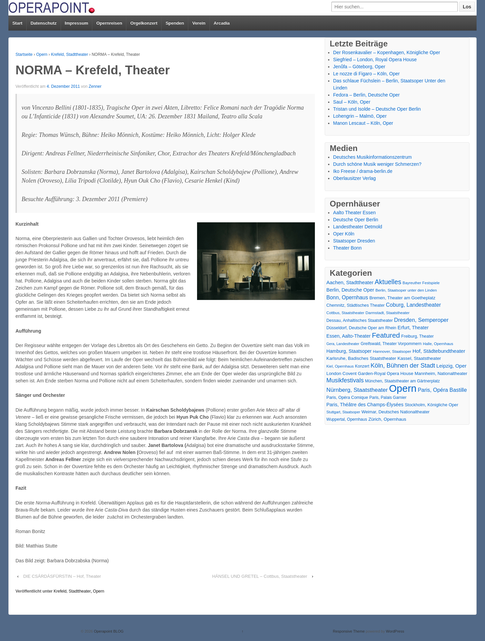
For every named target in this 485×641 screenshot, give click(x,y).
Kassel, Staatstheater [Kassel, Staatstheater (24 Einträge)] (419, 358)
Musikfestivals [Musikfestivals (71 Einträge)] (345, 380)
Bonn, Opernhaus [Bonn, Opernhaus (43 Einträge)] (347, 297)
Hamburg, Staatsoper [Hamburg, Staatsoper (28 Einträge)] (348, 351)
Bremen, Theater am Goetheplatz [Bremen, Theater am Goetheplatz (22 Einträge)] (402, 297)
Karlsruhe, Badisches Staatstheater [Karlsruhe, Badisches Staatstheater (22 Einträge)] (361, 358)
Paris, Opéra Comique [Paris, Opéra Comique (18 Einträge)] (347, 397)
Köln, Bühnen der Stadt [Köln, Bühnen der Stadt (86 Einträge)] (402, 365)
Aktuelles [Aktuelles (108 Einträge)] (388, 282)
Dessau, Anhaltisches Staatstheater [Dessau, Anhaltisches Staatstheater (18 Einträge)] (359, 320)
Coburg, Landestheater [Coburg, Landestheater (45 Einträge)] (413, 305)
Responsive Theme (349, 631)
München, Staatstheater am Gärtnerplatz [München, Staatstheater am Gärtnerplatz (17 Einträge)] (402, 381)
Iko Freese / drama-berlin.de (362, 171)
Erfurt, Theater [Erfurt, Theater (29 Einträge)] (412, 327)
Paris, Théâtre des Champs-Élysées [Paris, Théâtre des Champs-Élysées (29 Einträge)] (364, 404)
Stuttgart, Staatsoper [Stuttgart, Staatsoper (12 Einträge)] (343, 412)
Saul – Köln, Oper (351, 102)
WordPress (395, 631)
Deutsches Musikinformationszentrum (372, 157)
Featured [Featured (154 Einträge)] (386, 335)
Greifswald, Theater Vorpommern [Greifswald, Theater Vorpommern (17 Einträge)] (391, 343)
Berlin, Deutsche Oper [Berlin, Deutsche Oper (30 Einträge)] (350, 290)
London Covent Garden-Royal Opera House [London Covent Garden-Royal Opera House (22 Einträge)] (369, 373)
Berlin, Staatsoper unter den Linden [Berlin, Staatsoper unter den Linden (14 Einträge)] (406, 290)
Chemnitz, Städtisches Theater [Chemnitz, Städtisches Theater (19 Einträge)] (355, 305)
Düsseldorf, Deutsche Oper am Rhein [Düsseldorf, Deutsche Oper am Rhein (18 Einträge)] (361, 328)
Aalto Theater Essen (354, 212)
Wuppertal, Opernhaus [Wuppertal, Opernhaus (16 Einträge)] (346, 419)
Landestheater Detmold (357, 226)
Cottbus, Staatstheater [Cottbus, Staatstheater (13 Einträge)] (345, 313)
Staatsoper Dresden (354, 240)
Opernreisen (109, 23)
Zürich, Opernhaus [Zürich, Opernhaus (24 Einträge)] (387, 419)
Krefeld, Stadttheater (69, 54)
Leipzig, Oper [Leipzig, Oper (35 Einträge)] (452, 366)
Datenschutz (44, 23)
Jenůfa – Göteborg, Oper (359, 66)
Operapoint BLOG (108, 631)
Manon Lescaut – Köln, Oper (363, 123)
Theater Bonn (347, 248)
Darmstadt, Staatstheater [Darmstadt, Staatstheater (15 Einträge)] (387, 312)
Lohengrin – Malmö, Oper (360, 116)
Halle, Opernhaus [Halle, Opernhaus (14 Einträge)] (438, 344)
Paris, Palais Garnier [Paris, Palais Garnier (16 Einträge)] (387, 397)
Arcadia (222, 23)
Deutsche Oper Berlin (355, 219)
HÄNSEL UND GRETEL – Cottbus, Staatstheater (259, 576)
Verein (198, 23)
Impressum (76, 23)
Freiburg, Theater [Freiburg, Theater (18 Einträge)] (417, 336)
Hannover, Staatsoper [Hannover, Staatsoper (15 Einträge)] (392, 351)
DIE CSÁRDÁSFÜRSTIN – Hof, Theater (62, 576)
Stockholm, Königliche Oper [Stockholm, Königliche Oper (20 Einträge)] (431, 404)
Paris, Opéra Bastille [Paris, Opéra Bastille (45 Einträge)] (442, 390)
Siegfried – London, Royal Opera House (375, 59)
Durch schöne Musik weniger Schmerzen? (377, 164)
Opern (41, 54)
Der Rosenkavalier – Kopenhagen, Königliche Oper (386, 52)
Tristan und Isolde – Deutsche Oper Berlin (377, 109)
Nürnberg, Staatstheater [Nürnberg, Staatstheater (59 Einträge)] (357, 390)
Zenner (95, 86)
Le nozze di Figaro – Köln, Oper (366, 73)
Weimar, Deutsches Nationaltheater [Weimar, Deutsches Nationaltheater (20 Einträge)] (395, 411)
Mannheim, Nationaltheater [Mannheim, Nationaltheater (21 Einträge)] (441, 373)
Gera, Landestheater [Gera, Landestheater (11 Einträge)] (342, 344)
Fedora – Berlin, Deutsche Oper (366, 95)
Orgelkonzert (143, 23)
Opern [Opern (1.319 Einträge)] (403, 388)
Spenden (175, 23)
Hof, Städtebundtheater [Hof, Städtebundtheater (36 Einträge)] (439, 351)
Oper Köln (343, 233)
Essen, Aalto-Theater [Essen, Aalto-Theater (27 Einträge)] (348, 336)
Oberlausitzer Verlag (354, 178)
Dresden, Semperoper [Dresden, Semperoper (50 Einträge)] (421, 320)
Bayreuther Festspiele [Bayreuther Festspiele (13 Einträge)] (421, 283)
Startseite (24, 54)
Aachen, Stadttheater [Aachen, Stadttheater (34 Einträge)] (350, 282)
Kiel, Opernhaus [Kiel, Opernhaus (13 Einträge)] (340, 366)
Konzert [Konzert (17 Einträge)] (362, 366)
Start (17, 23)
